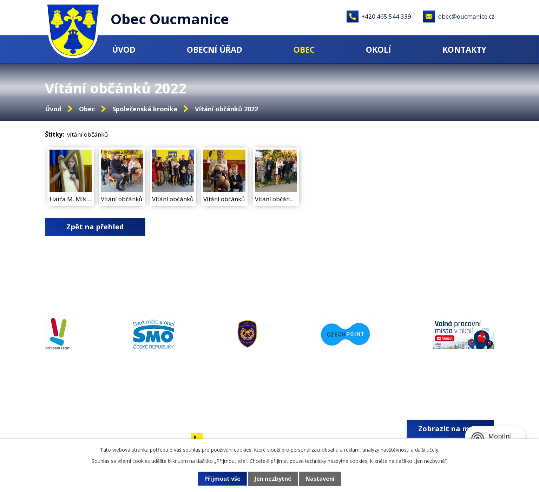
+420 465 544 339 (386, 16)
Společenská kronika (144, 109)
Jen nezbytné (273, 479)
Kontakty (464, 49)
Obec (304, 49)
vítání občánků (87, 134)
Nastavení (320, 479)
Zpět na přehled (95, 226)
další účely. (427, 449)
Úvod (124, 49)
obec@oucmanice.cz (466, 16)
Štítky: (54, 134)
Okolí (378, 49)
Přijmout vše (222, 479)
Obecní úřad (214, 49)
